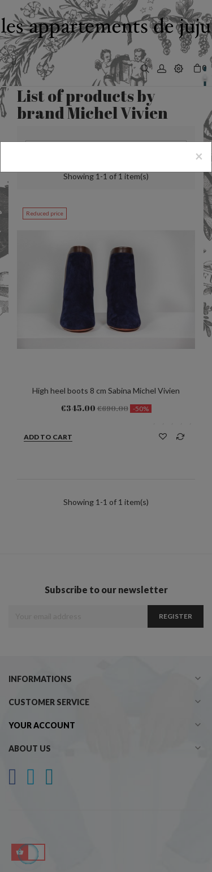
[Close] (199, 156)
